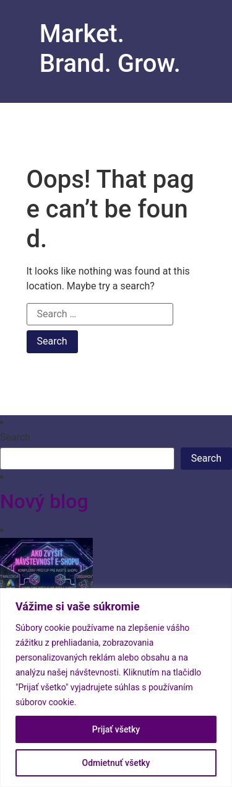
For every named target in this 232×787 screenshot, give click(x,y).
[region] (116, 687)
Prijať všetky (116, 729)
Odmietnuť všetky (116, 763)
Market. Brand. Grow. (110, 48)
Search (15, 437)
